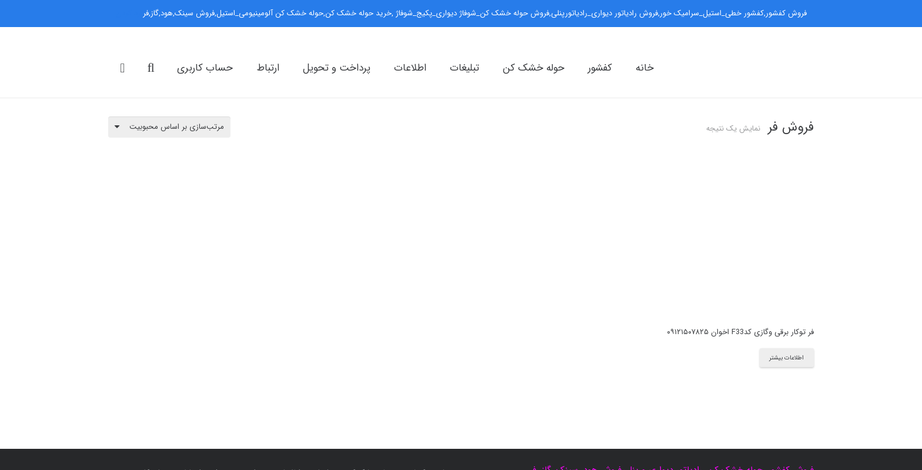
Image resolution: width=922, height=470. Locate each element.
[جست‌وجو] (150, 67)
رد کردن (128, 13)
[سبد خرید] (122, 68)
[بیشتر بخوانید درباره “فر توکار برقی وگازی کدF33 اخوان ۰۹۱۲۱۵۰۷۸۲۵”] (787, 357)
